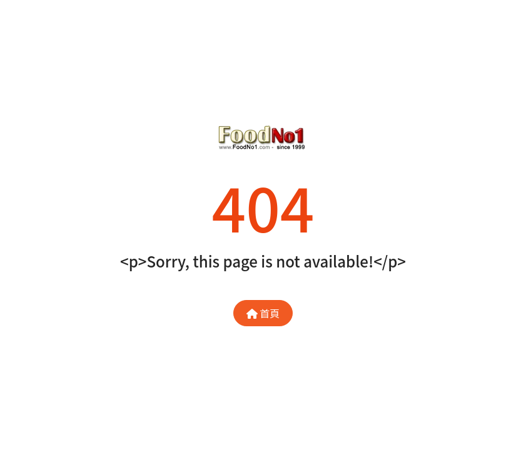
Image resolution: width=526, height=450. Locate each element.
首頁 (263, 313)
